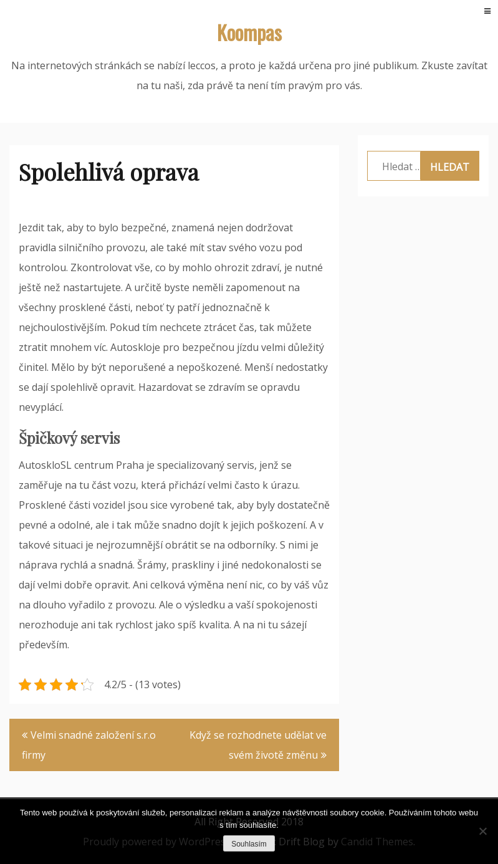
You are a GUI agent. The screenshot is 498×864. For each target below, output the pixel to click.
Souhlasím (249, 844)
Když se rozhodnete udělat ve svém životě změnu (258, 745)
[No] (482, 831)
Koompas (249, 32)
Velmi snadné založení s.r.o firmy (89, 745)
